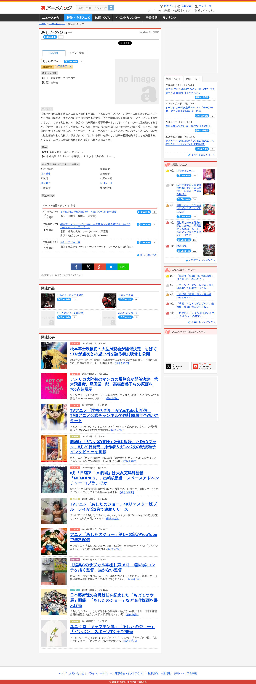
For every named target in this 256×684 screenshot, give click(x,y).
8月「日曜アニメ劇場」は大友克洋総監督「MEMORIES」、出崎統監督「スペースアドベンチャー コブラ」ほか (114, 478)
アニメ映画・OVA (102, 17)
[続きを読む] (122, 363)
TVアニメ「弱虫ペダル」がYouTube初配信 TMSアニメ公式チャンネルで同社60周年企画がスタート (114, 415)
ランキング (170, 17)
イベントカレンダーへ (203, 155)
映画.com (179, 673)
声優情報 (151, 17)
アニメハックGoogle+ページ (203, 366)
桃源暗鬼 (181, 246)
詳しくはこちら (148, 255)
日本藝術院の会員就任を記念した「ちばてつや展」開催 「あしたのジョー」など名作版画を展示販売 (114, 600)
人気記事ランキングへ (203, 322)
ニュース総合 (51, 17)
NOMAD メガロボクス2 (70, 295)
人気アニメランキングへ (202, 260)
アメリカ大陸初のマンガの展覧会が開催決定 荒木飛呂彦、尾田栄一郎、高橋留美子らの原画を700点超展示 (114, 384)
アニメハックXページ (177, 366)
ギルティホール (185, 170)
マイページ (205, 6)
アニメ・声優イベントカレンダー (128, 17)
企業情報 (166, 673)
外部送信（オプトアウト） (130, 673)
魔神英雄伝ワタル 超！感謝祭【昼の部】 (188, 126)
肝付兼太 (46, 183)
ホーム (42, 23)
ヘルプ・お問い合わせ (71, 673)
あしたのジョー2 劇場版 (70, 313)
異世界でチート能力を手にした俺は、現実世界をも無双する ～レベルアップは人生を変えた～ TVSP (189, 229)
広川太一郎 (106, 183)
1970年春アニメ (57, 23)
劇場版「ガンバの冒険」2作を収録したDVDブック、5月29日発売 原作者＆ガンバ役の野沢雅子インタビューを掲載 (113, 446)
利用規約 (153, 673)
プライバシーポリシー (99, 673)
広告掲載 (192, 673)
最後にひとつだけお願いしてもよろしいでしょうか (189, 208)
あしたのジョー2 (127, 313)
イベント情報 (76, 53)
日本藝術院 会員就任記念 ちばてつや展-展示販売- (88, 211)
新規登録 (186, 6)
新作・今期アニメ (78, 17)
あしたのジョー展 (70, 242)
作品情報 (54, 53)
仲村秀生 (46, 173)
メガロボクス (125, 295)
